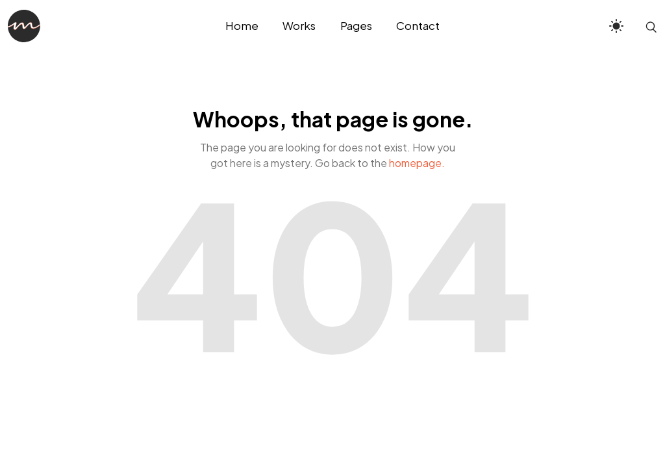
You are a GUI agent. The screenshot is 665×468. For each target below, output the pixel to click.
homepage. (417, 163)
